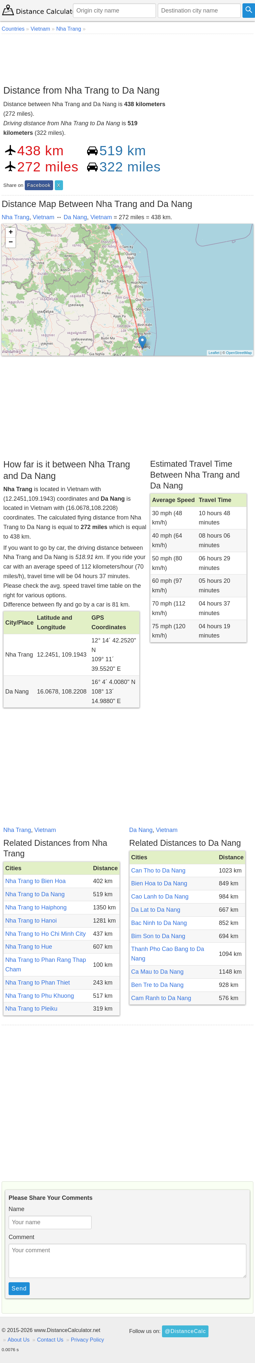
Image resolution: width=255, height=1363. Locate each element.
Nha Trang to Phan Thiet (37, 982)
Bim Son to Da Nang (158, 936)
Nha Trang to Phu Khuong (39, 996)
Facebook (38, 185)
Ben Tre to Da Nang (157, 985)
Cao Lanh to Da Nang (160, 896)
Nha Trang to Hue (28, 946)
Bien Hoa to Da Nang (159, 883)
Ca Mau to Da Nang (157, 971)
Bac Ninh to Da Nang (159, 923)
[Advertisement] (127, 57)
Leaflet (213, 353)
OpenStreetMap (239, 353)
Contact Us (50, 1340)
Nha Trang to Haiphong (36, 907)
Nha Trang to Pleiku (31, 1008)
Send (19, 1288)
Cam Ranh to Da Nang (161, 998)
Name (16, 1209)
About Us (19, 1340)
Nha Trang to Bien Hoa (35, 881)
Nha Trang (15, 217)
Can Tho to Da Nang (158, 870)
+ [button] (11, 233)
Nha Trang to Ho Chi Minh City (45, 934)
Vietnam (43, 217)
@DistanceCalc (185, 1331)
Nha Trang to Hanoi (31, 920)
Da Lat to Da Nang (155, 909)
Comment (21, 1237)
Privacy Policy (87, 1340)
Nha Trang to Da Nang (35, 894)
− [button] (11, 243)
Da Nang (75, 217)
